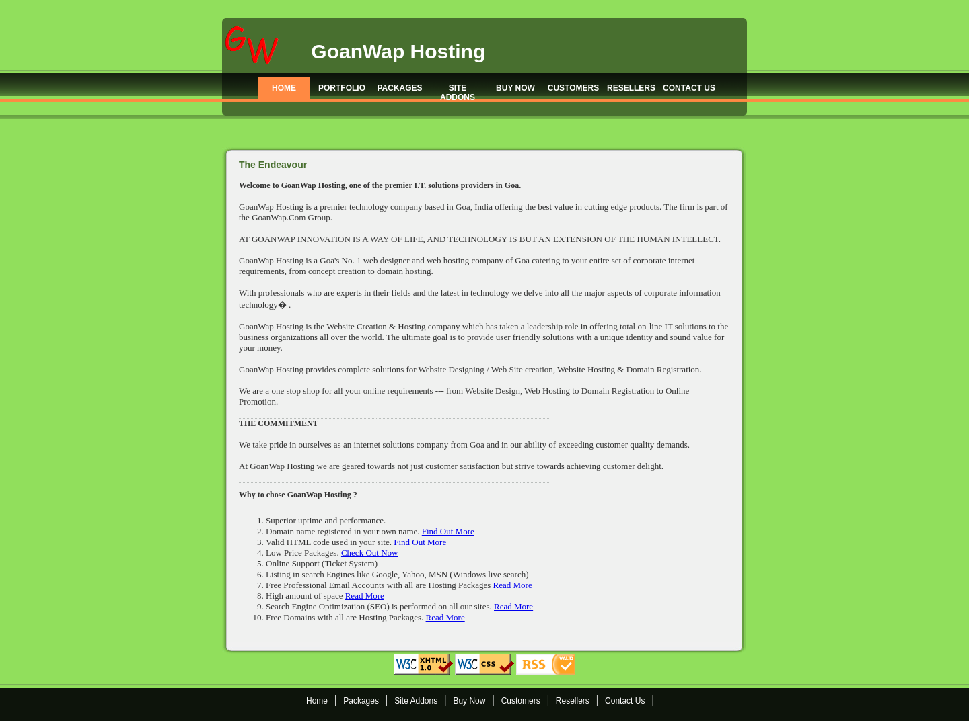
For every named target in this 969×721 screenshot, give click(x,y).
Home (317, 701)
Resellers (572, 701)
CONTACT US (689, 88)
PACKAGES (399, 88)
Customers (520, 701)
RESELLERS (631, 88)
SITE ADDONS (457, 92)
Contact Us (625, 701)
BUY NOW (515, 88)
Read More (512, 585)
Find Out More (448, 531)
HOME (284, 88)
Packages (361, 701)
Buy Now (469, 701)
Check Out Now (369, 553)
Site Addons (415, 701)
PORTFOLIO (341, 88)
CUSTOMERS (573, 88)
